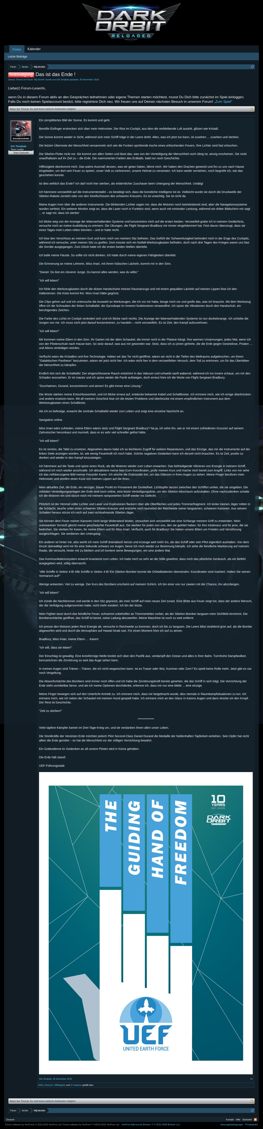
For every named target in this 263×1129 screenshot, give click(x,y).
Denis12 (49, 1085)
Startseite (247, 1119)
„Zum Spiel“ (223, 102)
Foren (17, 49)
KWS (40, 1085)
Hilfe (238, 1119)
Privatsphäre (251, 1124)
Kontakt (230, 1119)
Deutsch (10, 1119)
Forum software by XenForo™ (91, 1124)
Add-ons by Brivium (151, 1124)
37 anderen (76, 1085)
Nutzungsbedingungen (231, 1124)
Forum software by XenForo (33, 1124)
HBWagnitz (60, 1085)
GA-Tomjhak (63, 79)
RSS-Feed (255, 1119)
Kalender (34, 49)
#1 (251, 1079)
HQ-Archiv (39, 79)
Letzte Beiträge (17, 56)
